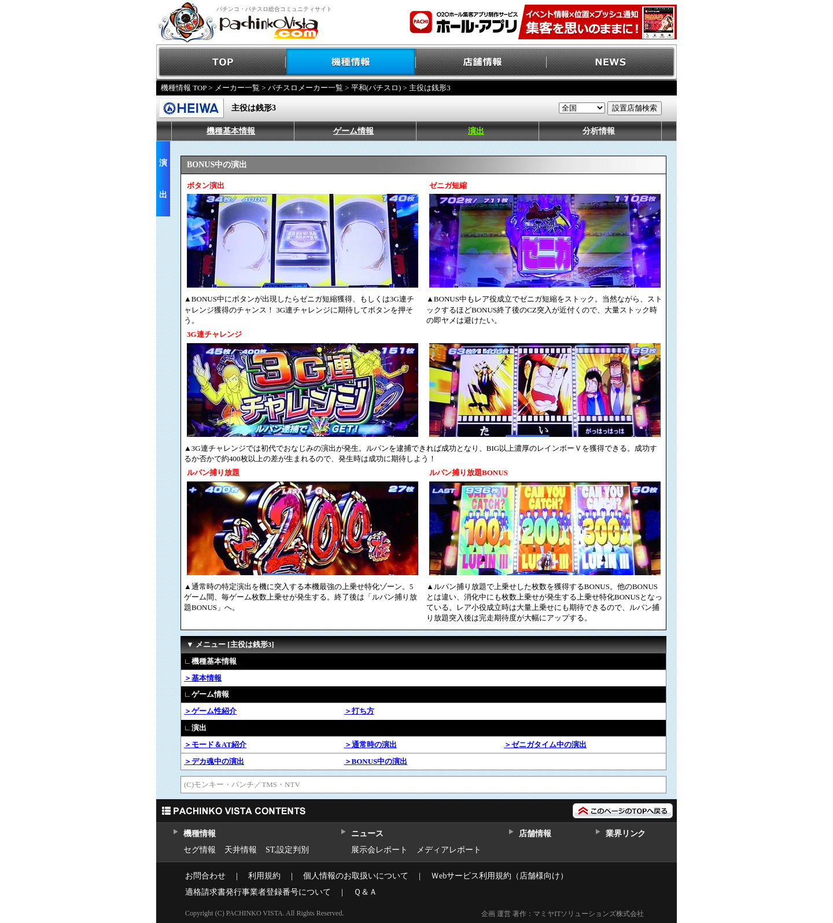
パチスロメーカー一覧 (305, 87)
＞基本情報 (203, 678)
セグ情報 (199, 849)
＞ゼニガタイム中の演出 (545, 744)
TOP (221, 62)
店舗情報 (482, 62)
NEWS (612, 62)
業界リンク (626, 833)
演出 (476, 131)
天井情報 (240, 849)
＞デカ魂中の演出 (214, 761)
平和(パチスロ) (376, 87)
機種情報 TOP (184, 87)
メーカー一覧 (237, 87)
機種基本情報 (231, 131)
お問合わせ (205, 875)
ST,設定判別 (287, 849)
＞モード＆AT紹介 (215, 744)
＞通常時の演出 (370, 744)
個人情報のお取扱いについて (355, 875)
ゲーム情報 (353, 131)
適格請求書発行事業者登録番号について (258, 892)
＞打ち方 (359, 711)
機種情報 (351, 62)
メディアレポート (449, 849)
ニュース (367, 833)
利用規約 (264, 875)
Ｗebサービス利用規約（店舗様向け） (499, 875)
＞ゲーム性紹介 (210, 711)
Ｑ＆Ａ (365, 892)
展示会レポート (379, 849)
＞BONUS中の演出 (376, 761)
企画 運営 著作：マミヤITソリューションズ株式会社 (562, 914)
